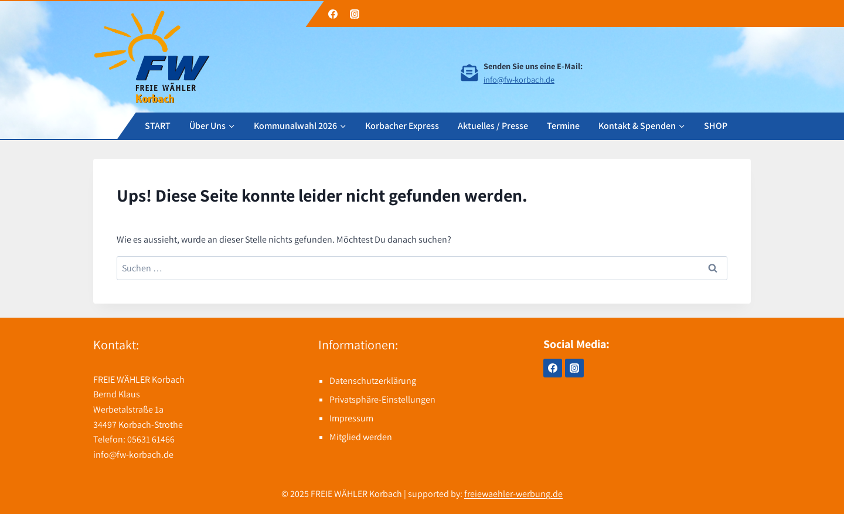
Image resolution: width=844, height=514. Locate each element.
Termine (563, 125)
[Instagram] (354, 14)
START (158, 125)
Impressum (351, 418)
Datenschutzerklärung (372, 381)
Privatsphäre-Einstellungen (382, 399)
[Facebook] (333, 14)
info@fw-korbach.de (519, 79)
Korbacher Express (402, 125)
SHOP (715, 125)
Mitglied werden (360, 437)
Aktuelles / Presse (493, 125)
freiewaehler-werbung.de (513, 494)
